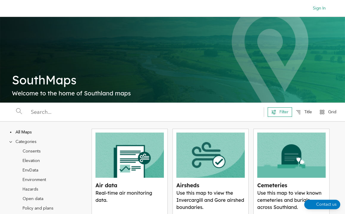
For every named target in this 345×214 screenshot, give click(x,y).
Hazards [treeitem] (30, 189)
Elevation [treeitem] (31, 160)
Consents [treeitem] (32, 151)
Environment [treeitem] (34, 179)
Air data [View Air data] (106, 185)
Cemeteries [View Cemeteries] (272, 185)
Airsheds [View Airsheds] (187, 185)
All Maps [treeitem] (23, 132)
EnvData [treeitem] (30, 170)
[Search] (145, 112)
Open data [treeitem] (33, 198)
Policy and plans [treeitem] (38, 208)
